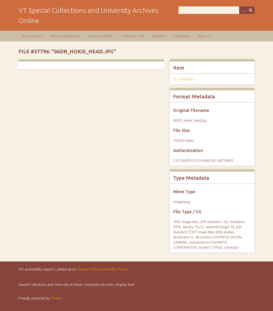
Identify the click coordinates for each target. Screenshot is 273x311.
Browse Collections (65, 36)
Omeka (56, 298)
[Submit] (250, 10)
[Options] (243, 10)
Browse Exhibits (101, 36)
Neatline (158, 36)
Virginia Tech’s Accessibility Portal (102, 269)
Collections (181, 36)
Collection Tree (132, 36)
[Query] (216, 10)
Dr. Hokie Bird (184, 79)
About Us (204, 36)
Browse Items (32, 36)
